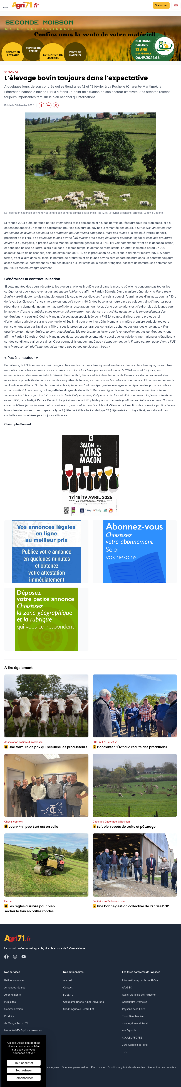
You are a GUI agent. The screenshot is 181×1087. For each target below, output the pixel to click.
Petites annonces (14, 980)
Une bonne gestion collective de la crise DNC (131, 906)
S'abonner (161, 5)
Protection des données (162, 1067)
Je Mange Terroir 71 (16, 1023)
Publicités (10, 1001)
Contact (68, 987)
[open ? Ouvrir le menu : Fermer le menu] (5, 5)
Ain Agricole (129, 1030)
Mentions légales (49, 1067)
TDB (124, 1051)
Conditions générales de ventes (126, 1067)
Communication (13, 1008)
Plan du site (98, 1067)
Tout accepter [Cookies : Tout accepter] (23, 1063)
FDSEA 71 (69, 994)
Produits (9, 1016)
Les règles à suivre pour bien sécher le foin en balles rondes (29, 908)
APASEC (127, 987)
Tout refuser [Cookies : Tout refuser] (24, 1070)
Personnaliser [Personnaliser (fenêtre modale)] (24, 1078)
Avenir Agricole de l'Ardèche (138, 994)
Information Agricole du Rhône (140, 980)
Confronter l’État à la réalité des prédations (130, 747)
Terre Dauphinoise (133, 1016)
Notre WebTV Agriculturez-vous (23, 1030)
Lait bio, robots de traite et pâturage (124, 826)
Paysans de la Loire (133, 1008)
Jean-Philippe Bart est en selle (31, 826)
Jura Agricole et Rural (135, 1023)
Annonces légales (14, 987)
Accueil (67, 980)
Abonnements (12, 994)
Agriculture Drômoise (134, 1001)
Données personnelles (75, 1067)
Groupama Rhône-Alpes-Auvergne (83, 1001)
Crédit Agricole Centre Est (78, 1008)
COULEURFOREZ (132, 1037)
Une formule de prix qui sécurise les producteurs (45, 747)
